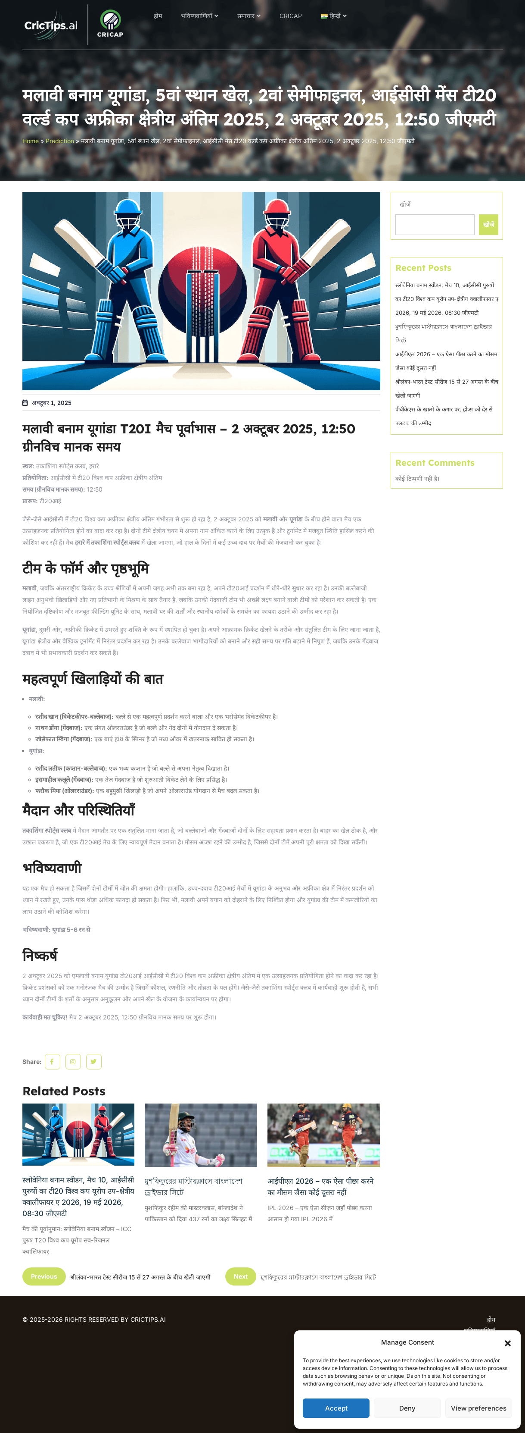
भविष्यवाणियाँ (196, 15)
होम (158, 15)
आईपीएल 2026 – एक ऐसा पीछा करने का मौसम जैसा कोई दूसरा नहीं (320, 1187)
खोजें (405, 204)
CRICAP (291, 15)
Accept (336, 1408)
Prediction (60, 140)
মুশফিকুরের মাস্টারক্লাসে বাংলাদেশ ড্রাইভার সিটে (193, 1187)
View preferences (478, 1408)
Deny (407, 1408)
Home (30, 140)
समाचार (246, 15)
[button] (507, 1342)
